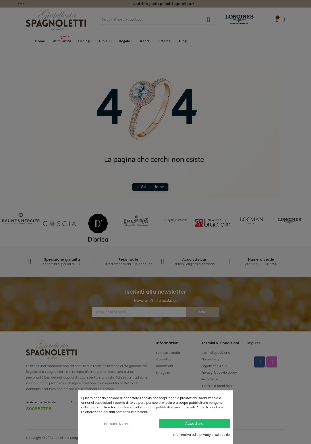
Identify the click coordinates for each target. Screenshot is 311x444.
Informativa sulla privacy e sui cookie (201, 435)
